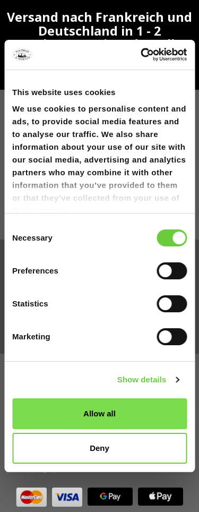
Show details (142, 379)
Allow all (99, 413)
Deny (99, 448)
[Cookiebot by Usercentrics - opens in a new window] (142, 55)
